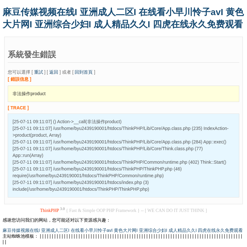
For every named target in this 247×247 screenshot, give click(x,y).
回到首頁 (84, 72)
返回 (53, 72)
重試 (38, 72)
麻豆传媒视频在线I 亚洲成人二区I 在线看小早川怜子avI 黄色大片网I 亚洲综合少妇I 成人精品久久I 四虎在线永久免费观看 (123, 230)
